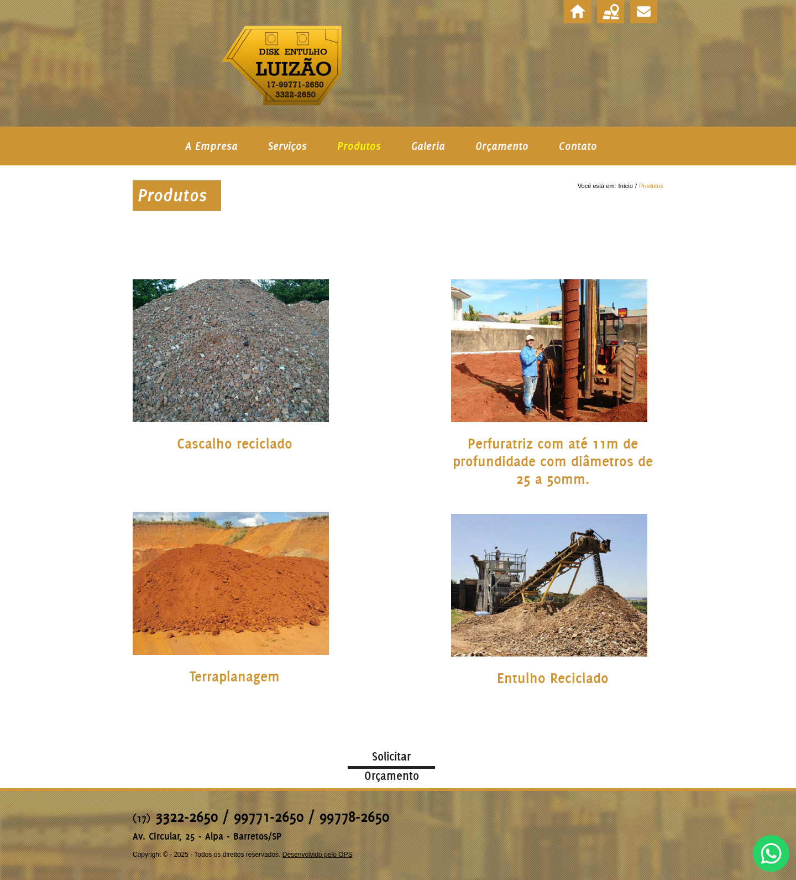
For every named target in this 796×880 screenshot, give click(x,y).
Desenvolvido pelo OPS (317, 854)
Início (626, 186)
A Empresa (211, 146)
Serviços (287, 146)
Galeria (428, 146)
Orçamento (501, 146)
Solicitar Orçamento (391, 759)
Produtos (359, 146)
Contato (578, 146)
